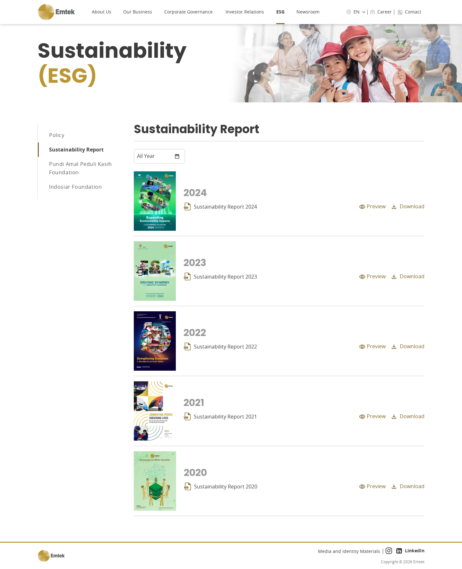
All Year (146, 155)
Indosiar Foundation (75, 189)
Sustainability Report (76, 150)
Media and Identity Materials (349, 551)
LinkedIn (410, 551)
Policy (56, 135)
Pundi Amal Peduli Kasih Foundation (80, 170)
